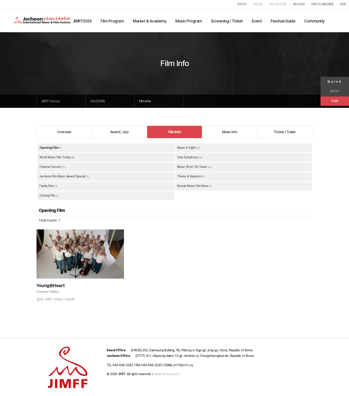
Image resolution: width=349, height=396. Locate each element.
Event (257, 21)
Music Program (188, 21)
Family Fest (46, 186)
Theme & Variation (189, 176)
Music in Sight (186, 147)
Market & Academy (149, 21)
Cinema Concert (50, 167)
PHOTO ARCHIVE (322, 4)
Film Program (112, 21)
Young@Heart (51, 285)
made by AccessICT (167, 374)
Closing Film (47, 195)
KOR (343, 4)
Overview (64, 132)
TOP (335, 101)
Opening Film (48, 147)
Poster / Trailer (285, 132)
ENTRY (335, 91)
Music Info (229, 132)
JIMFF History (50, 101)
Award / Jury (119, 132)
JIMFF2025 (82, 21)
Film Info (145, 101)
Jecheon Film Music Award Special (62, 176)
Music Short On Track (192, 167)
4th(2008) (97, 101)
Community (314, 21)
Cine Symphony (187, 157)
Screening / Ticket (227, 21)
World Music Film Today (55, 157)
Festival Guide (283, 21)
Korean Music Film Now (192, 186)
